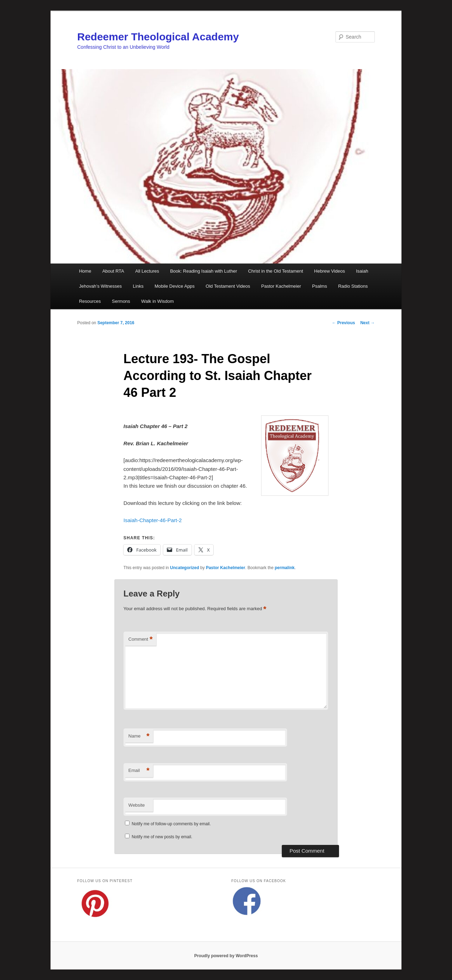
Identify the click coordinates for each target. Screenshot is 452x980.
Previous (343, 322)
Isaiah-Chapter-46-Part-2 (153, 520)
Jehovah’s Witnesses (100, 286)
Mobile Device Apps (174, 286)
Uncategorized (184, 567)
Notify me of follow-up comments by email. (171, 823)
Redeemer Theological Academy (158, 36)
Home (85, 271)
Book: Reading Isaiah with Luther (203, 271)
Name (138, 736)
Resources (90, 301)
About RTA (113, 271)
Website (136, 805)
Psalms (319, 286)
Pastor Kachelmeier (281, 286)
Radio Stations (353, 286)
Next (367, 322)
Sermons (121, 301)
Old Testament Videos (228, 286)
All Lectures (147, 271)
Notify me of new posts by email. (162, 836)
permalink (285, 567)
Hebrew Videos (329, 271)
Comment (140, 639)
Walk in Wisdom (157, 301)
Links (138, 286)
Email (138, 771)
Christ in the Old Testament (275, 271)
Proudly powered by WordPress (226, 955)
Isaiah (362, 271)
